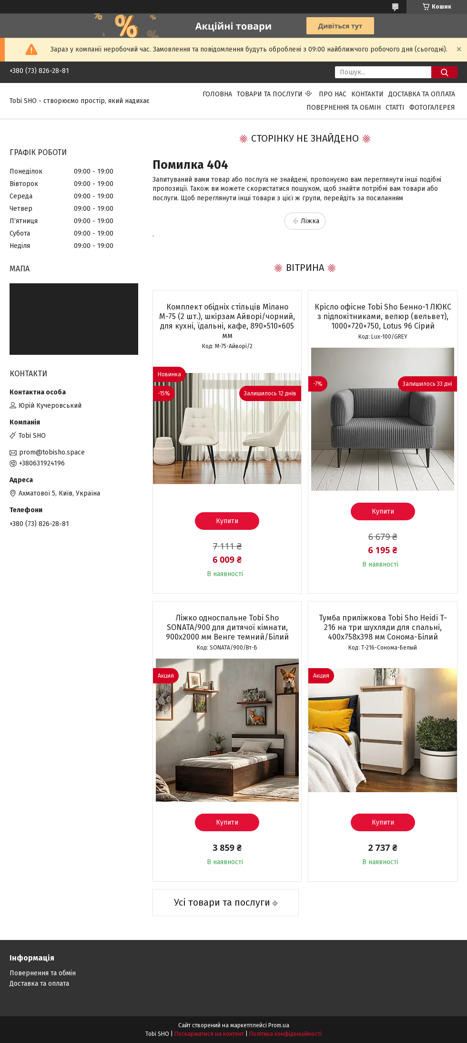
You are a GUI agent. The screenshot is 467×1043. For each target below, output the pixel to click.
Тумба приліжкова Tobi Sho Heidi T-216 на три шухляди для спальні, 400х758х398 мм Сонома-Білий (383, 627)
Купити (227, 521)
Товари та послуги (270, 94)
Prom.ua (278, 1025)
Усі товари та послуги (222, 902)
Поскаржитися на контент (209, 1034)
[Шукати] (444, 72)
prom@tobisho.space (52, 452)
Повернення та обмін (343, 107)
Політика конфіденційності (285, 1034)
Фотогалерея (432, 107)
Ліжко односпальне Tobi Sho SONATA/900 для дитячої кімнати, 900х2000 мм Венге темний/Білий (227, 627)
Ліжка (310, 221)
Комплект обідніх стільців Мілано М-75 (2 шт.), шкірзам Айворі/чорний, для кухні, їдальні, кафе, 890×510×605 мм (227, 321)
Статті (395, 107)
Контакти (367, 94)
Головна (217, 94)
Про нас (332, 94)
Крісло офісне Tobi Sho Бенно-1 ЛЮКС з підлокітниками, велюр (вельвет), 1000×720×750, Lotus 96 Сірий (383, 316)
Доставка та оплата (421, 94)
